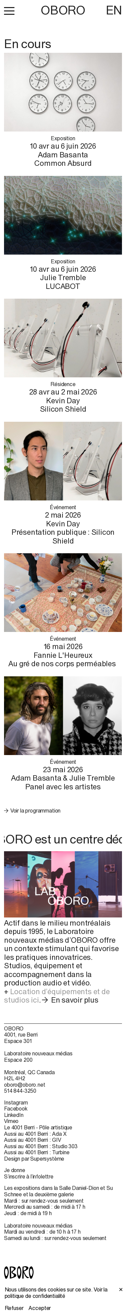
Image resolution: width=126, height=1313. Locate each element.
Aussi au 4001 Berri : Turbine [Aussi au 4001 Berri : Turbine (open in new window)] (36, 1152)
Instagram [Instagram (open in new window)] (16, 1102)
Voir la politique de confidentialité (56, 1292)
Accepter (40, 1308)
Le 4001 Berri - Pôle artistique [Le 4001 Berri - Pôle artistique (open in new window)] (38, 1127)
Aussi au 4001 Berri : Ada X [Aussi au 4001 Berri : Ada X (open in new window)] (35, 1134)
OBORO (63, 10)
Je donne (14, 1170)
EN (114, 10)
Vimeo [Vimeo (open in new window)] (11, 1121)
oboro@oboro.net (24, 1085)
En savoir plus (74, 1000)
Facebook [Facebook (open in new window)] (16, 1108)
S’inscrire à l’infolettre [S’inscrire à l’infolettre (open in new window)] (28, 1176)
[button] (9, 10)
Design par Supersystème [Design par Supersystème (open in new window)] (34, 1159)
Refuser (14, 1308)
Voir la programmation (35, 811)
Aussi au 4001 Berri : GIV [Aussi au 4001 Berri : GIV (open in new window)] (32, 1140)
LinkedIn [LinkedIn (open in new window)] (14, 1115)
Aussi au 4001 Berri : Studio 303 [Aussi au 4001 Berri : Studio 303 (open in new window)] (41, 1146)
